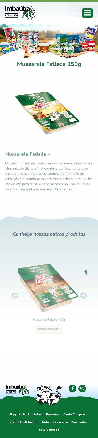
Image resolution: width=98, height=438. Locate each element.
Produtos (53, 414)
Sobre (37, 414)
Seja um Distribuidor (23, 422)
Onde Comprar (74, 414)
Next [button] (79, 296)
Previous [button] (19, 296)
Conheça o (49, 325)
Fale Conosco (49, 430)
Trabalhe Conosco (54, 422)
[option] (49, 297)
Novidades (80, 422)
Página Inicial (19, 414)
